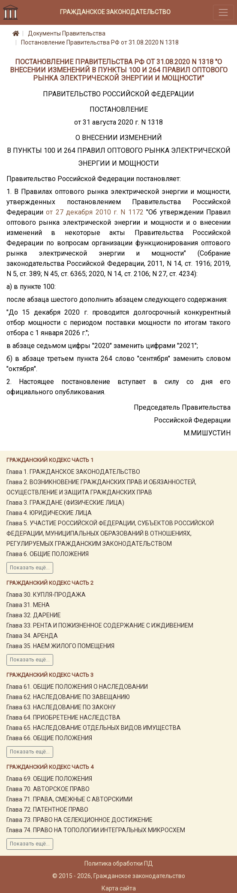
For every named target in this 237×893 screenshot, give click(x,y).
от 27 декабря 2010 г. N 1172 (94, 212)
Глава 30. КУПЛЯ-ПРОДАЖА (46, 594)
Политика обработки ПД (118, 863)
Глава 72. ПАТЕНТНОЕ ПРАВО (47, 809)
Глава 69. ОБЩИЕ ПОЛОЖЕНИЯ (49, 778)
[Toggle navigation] (223, 12)
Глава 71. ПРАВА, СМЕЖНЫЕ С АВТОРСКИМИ (69, 799)
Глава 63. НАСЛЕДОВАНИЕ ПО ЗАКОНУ (61, 707)
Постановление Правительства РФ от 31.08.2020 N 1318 (100, 42)
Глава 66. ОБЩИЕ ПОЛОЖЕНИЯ (49, 738)
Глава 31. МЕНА (28, 604)
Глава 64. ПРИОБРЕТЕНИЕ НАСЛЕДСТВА (63, 717)
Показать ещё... (30, 568)
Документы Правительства (66, 33)
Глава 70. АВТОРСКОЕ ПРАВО (48, 789)
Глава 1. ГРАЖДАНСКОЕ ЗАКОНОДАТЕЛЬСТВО (73, 471)
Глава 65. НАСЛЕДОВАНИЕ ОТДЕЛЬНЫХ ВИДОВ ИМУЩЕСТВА (93, 727)
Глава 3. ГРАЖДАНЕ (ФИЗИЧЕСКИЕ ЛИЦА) (65, 502)
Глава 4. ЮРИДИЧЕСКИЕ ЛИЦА (49, 512)
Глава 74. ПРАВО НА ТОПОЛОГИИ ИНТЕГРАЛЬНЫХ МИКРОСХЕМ (95, 830)
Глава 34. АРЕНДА (32, 635)
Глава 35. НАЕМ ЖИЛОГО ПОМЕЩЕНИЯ (60, 646)
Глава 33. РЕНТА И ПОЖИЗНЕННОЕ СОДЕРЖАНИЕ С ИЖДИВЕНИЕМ (99, 625)
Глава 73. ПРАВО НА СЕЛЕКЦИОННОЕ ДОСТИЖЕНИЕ (79, 819)
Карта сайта (119, 888)
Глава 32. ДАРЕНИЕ (33, 615)
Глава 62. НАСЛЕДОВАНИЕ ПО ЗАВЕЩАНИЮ (68, 697)
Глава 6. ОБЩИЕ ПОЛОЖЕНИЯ (47, 554)
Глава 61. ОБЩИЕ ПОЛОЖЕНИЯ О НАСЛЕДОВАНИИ (77, 686)
